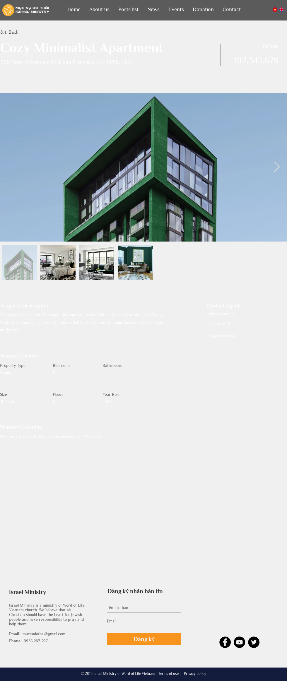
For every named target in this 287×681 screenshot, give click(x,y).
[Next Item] (277, 167)
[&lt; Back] (21, 32)
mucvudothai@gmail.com (44, 634)
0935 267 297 (36, 641)
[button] (99, 9)
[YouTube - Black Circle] (239, 642)
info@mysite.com (221, 335)
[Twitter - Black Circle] (253, 642)
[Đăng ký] (144, 639)
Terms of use (168, 673)
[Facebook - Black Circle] (225, 642)
